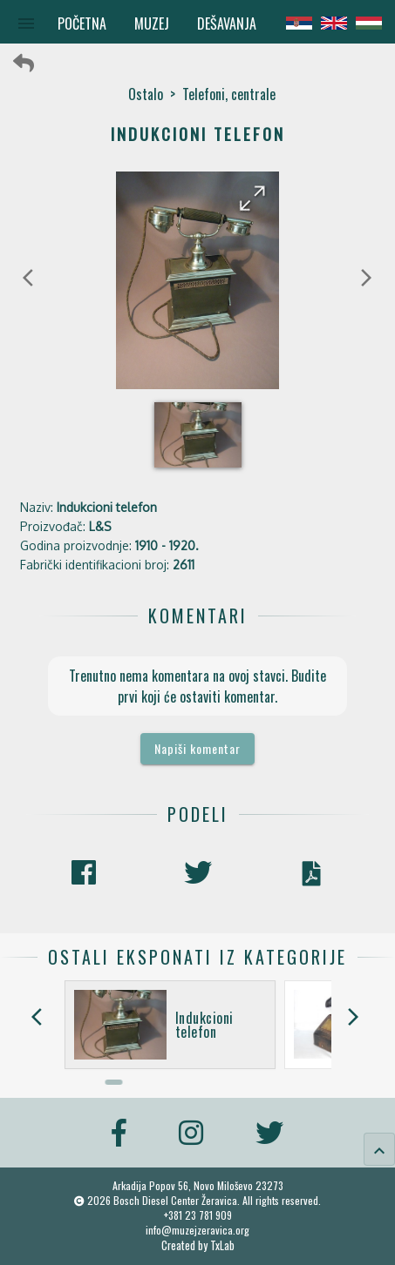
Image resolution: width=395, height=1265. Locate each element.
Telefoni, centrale (229, 94)
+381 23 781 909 (198, 1215)
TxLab (222, 1245)
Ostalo (145, 94)
